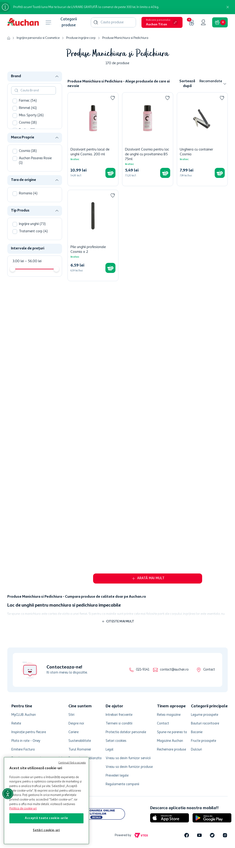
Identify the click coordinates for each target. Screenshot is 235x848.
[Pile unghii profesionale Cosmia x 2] (93, 235)
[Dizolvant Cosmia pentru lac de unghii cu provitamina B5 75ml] (147, 139)
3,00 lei (18, 261)
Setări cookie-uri (46, 830)
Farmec (28, 101)
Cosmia (28, 122)
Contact (209, 669)
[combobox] (113, 22)
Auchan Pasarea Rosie (35, 161)
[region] (46, 800)
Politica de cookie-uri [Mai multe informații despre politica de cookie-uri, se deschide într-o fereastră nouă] (23, 808)
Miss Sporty (31, 115)
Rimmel (28, 108)
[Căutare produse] (96, 22)
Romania (28, 193)
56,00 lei (33, 261)
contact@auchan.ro (174, 669)
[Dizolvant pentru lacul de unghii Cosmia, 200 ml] (93, 139)
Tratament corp (33, 231)
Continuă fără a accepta (72, 763)
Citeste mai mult (120, 621)
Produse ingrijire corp (81, 38)
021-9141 (142, 669)
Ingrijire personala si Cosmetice (38, 38)
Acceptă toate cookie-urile (46, 818)
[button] (162, 22)
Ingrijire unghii (32, 224)
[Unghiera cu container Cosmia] (202, 139)
